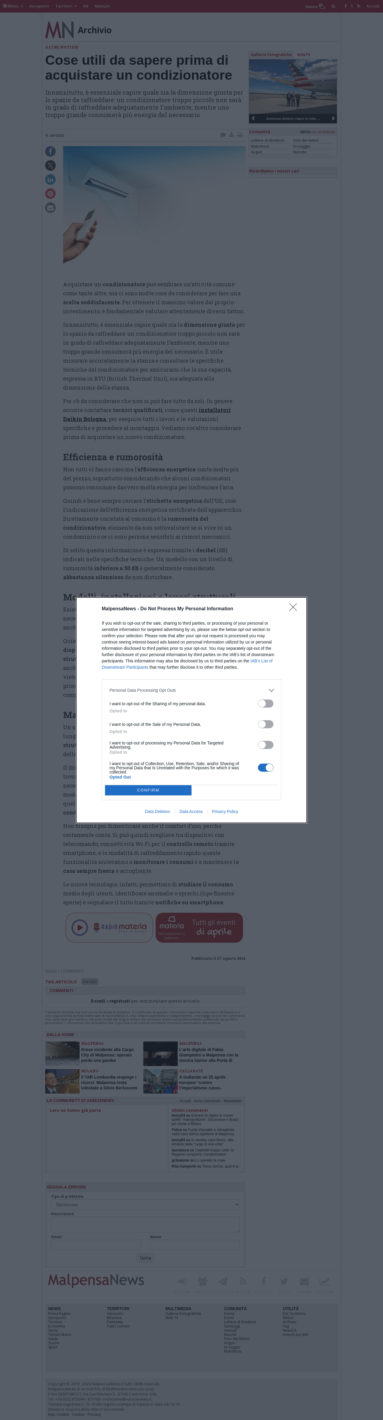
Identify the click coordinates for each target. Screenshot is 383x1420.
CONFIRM (148, 790)
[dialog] (191, 710)
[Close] (295, 609)
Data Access (191, 811)
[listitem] (191, 690)
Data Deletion (157, 811)
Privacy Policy (225, 811)
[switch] (265, 704)
